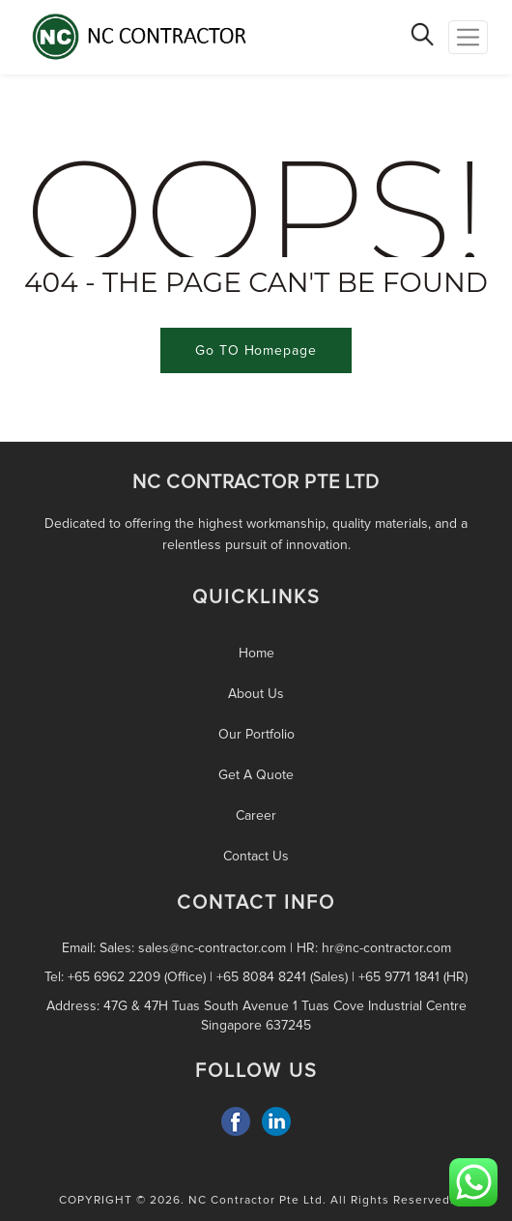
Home (256, 653)
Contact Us (256, 856)
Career (256, 815)
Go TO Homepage (256, 350)
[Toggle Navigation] (468, 37)
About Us (256, 693)
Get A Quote (256, 775)
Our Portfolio (256, 734)
